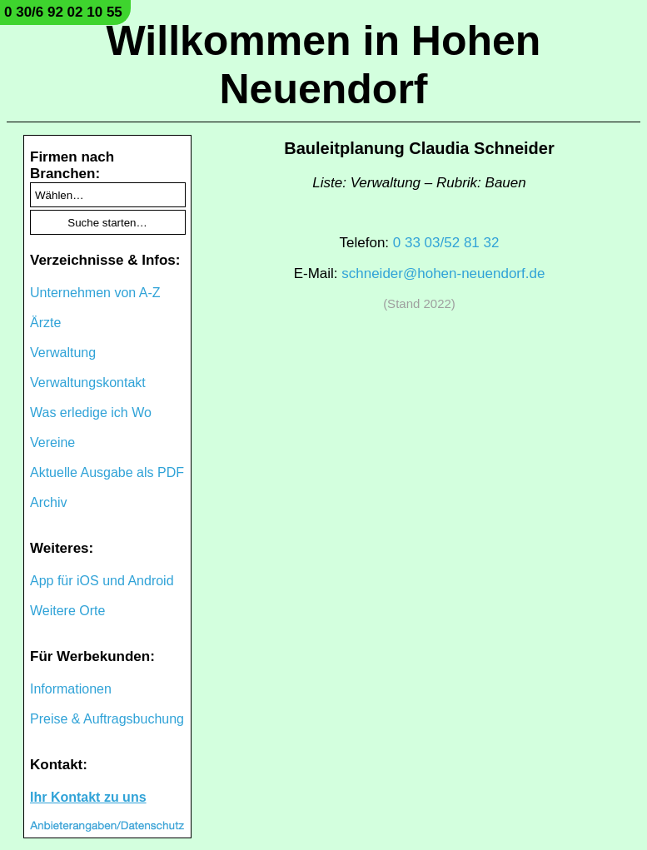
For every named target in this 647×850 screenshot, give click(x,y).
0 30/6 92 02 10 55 (63, 12)
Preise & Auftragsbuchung (107, 719)
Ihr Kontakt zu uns (88, 797)
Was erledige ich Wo (91, 412)
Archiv (48, 502)
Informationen (71, 689)
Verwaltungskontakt (88, 382)
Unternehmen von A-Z (95, 293)
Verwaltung (63, 352)
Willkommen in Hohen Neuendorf (324, 64)
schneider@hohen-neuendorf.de (443, 273)
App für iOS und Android (102, 581)
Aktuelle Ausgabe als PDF (107, 472)
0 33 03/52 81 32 (446, 243)
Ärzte (45, 323)
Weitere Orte (67, 611)
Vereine (52, 442)
